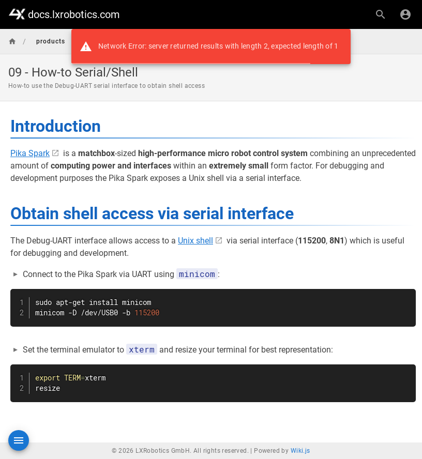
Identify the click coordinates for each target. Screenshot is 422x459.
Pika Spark (30, 153)
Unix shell (195, 241)
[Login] (405, 14)
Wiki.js (300, 450)
